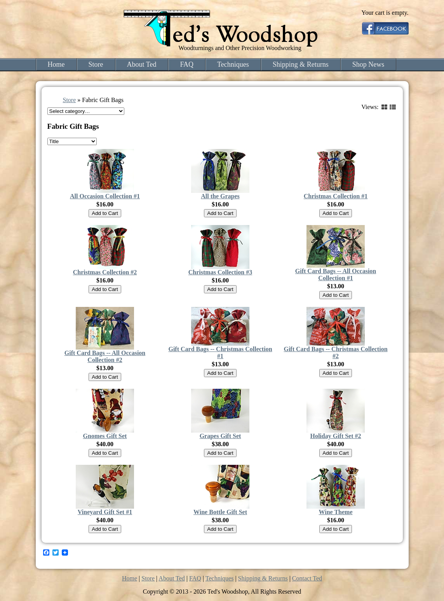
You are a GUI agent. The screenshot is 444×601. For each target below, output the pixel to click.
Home (56, 64)
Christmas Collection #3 (220, 272)
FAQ (186, 64)
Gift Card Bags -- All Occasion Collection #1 (335, 274)
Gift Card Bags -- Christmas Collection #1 (220, 352)
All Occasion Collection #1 (105, 196)
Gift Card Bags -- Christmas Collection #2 (335, 352)
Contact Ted (307, 578)
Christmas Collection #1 (335, 196)
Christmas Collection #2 (105, 272)
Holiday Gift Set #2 (335, 436)
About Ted (142, 64)
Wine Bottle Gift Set (220, 512)
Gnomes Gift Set (105, 436)
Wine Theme (336, 512)
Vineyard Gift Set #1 (105, 512)
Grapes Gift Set (220, 436)
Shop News (368, 64)
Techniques (233, 64)
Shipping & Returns (301, 64)
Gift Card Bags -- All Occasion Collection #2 (104, 356)
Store (96, 64)
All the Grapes (220, 196)
